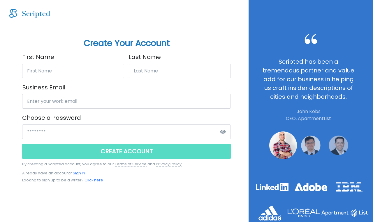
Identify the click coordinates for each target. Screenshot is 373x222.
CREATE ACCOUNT (127, 151)
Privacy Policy (169, 164)
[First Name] (73, 71)
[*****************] (118, 131)
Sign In (79, 173)
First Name (38, 57)
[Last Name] (180, 71)
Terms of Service (131, 164)
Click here (94, 180)
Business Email (43, 87)
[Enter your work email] (126, 101)
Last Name (145, 57)
